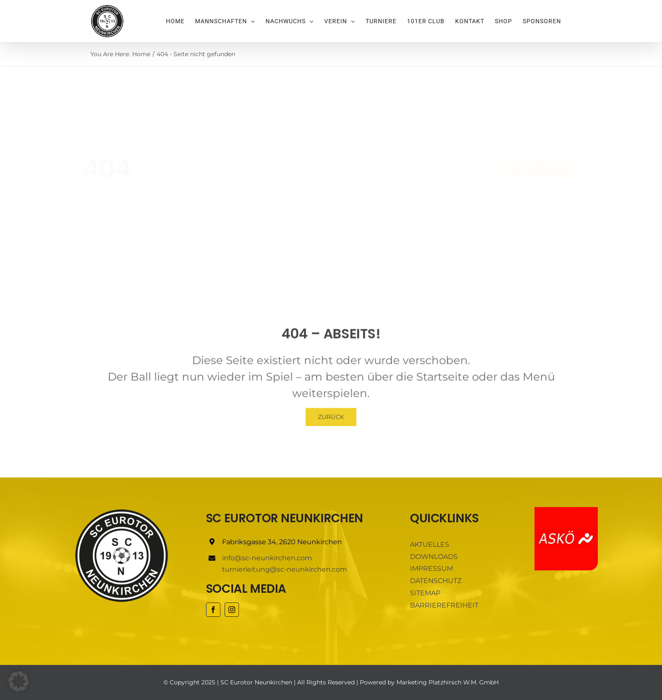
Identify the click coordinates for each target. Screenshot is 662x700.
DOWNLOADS (434, 557)
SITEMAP (425, 593)
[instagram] (232, 609)
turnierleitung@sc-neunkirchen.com (284, 569)
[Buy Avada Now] (533, 170)
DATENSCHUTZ (435, 581)
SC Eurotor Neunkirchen (256, 682)
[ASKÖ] (566, 510)
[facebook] (213, 609)
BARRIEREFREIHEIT (444, 605)
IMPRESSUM (431, 568)
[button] (18, 681)
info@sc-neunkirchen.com (267, 558)
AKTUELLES (429, 544)
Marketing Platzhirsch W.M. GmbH (447, 682)
